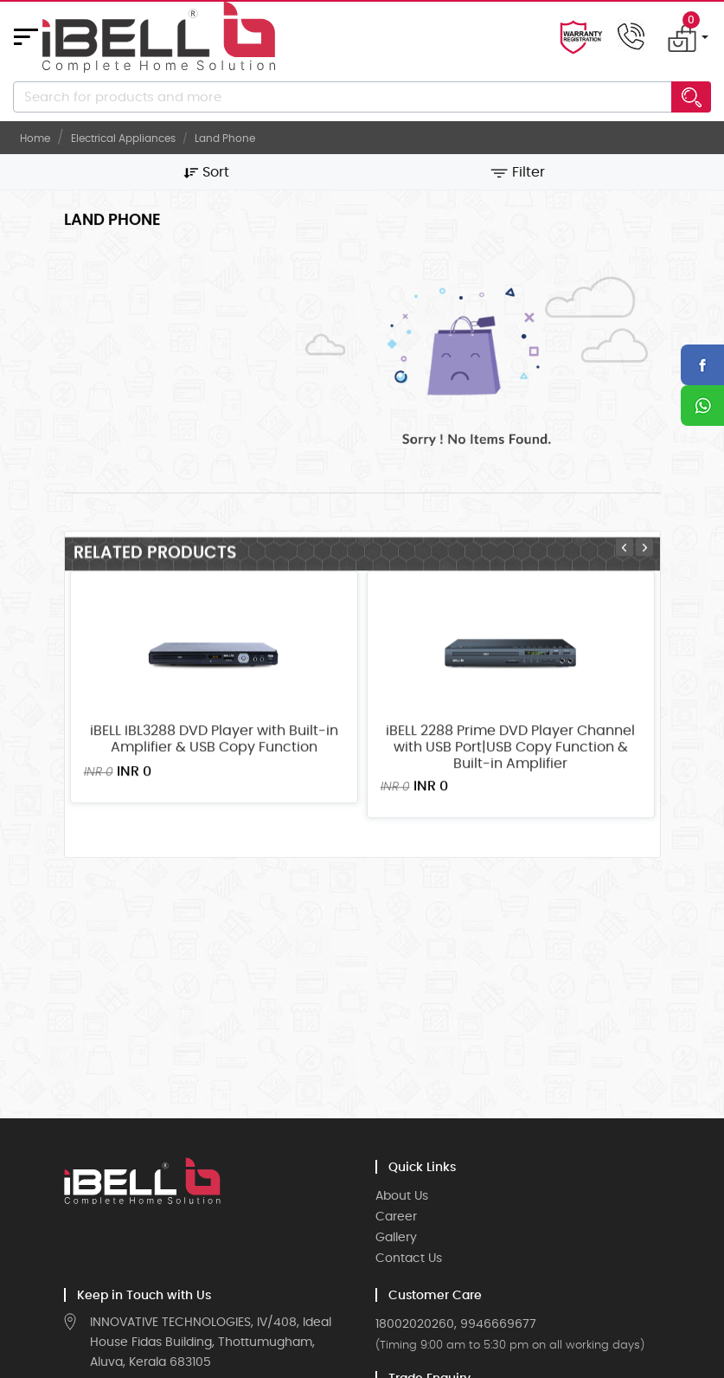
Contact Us (408, 1258)
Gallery (396, 1238)
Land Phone (225, 138)
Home (35, 138)
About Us (401, 1196)
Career (396, 1217)
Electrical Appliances (123, 138)
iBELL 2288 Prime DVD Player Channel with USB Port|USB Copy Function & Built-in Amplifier (510, 791)
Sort (206, 172)
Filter (517, 172)
